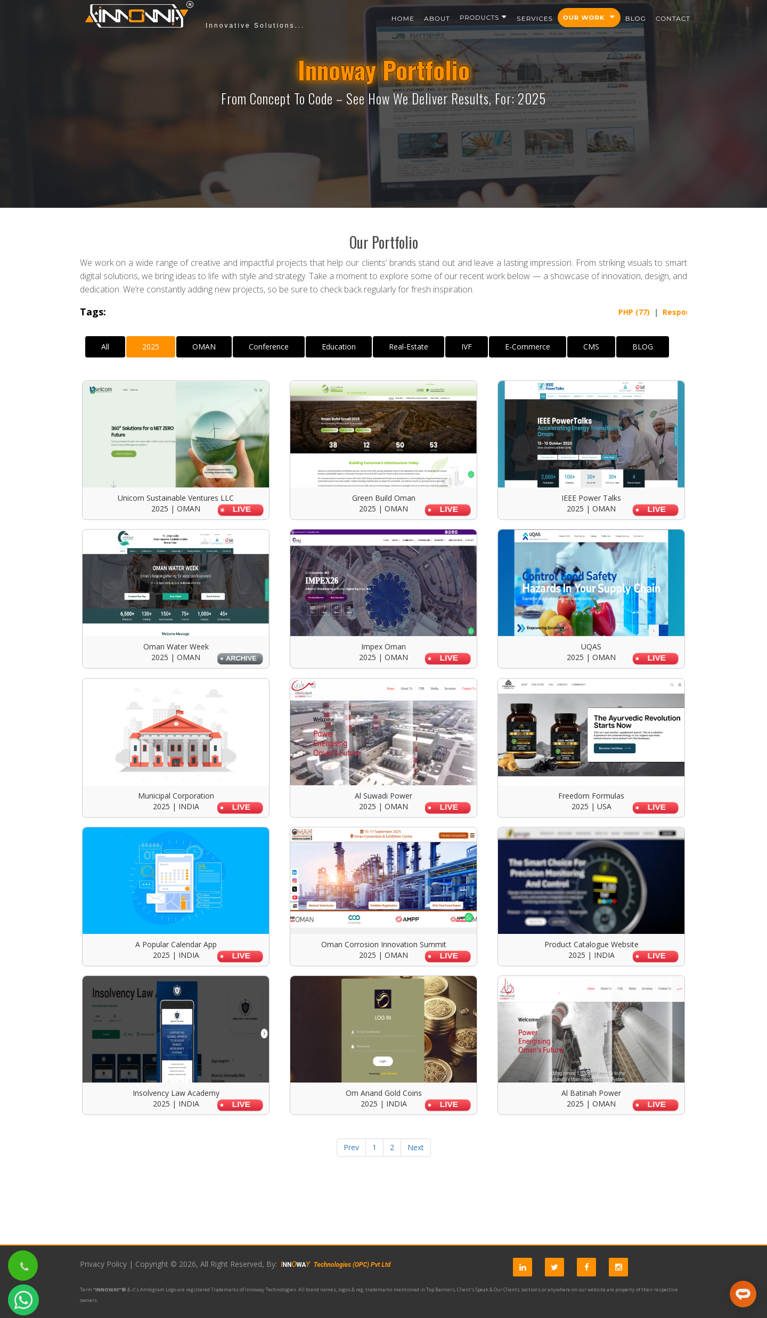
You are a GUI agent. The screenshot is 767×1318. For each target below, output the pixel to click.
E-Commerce (527, 346)
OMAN (204, 346)
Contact (673, 18)
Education (339, 346)
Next (415, 1147)
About (437, 18)
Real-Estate (408, 346)
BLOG (642, 346)
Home (402, 18)
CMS (591, 346)
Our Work (589, 17)
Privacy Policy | (106, 1264)
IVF (466, 346)
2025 (150, 346)
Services (535, 18)
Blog (635, 18)
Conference (269, 346)
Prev (351, 1147)
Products (483, 17)
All (105, 346)
